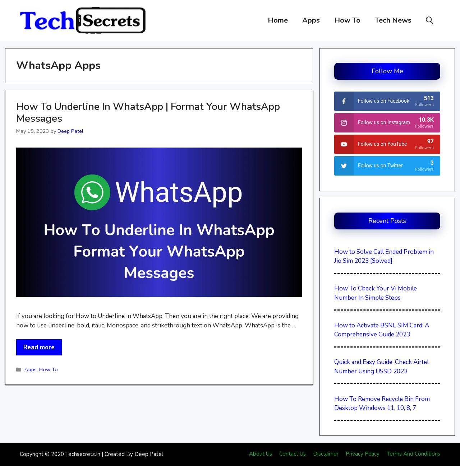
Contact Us (292, 453)
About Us (260, 453)
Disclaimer (326, 453)
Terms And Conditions (413, 453)
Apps (311, 20)
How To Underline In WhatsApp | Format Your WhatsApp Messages (148, 113)
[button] (429, 20)
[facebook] (387, 101)
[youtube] (387, 144)
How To (347, 20)
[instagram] (387, 122)
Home (278, 20)
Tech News (393, 20)
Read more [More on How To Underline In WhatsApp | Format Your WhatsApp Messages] (39, 347)
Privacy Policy (363, 453)
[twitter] (387, 166)
